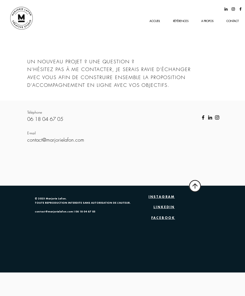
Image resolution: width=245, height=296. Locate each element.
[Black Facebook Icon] (240, 9)
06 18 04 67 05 (85, 211)
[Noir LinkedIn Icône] (226, 9)
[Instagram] (217, 117)
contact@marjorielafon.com (54, 211)
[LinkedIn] (210, 117)
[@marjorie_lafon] (233, 9)
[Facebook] (203, 117)
